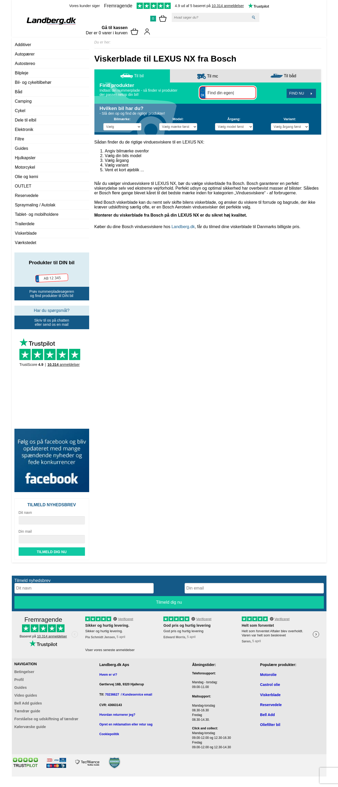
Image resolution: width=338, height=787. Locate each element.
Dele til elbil (25, 120)
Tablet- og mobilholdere (36, 214)
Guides (21, 148)
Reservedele (27, 195)
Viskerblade (26, 233)
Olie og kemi (26, 176)
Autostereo (25, 63)
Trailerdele (25, 224)
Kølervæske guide (30, 727)
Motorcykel (25, 167)
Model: (178, 119)
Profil (19, 680)
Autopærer (25, 54)
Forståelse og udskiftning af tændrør (46, 719)
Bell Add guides (28, 703)
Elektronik (24, 129)
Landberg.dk (183, 226)
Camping (23, 101)
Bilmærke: (122, 119)
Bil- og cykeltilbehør (33, 82)
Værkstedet (25, 242)
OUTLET (23, 186)
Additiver (23, 44)
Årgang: (233, 119)
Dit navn (25, 512)
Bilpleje (22, 73)
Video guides (25, 695)
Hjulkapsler (25, 158)
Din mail (25, 531)
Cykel (20, 110)
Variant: (289, 119)
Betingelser (24, 672)
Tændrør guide (27, 711)
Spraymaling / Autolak (35, 205)
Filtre (19, 139)
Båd (18, 92)
